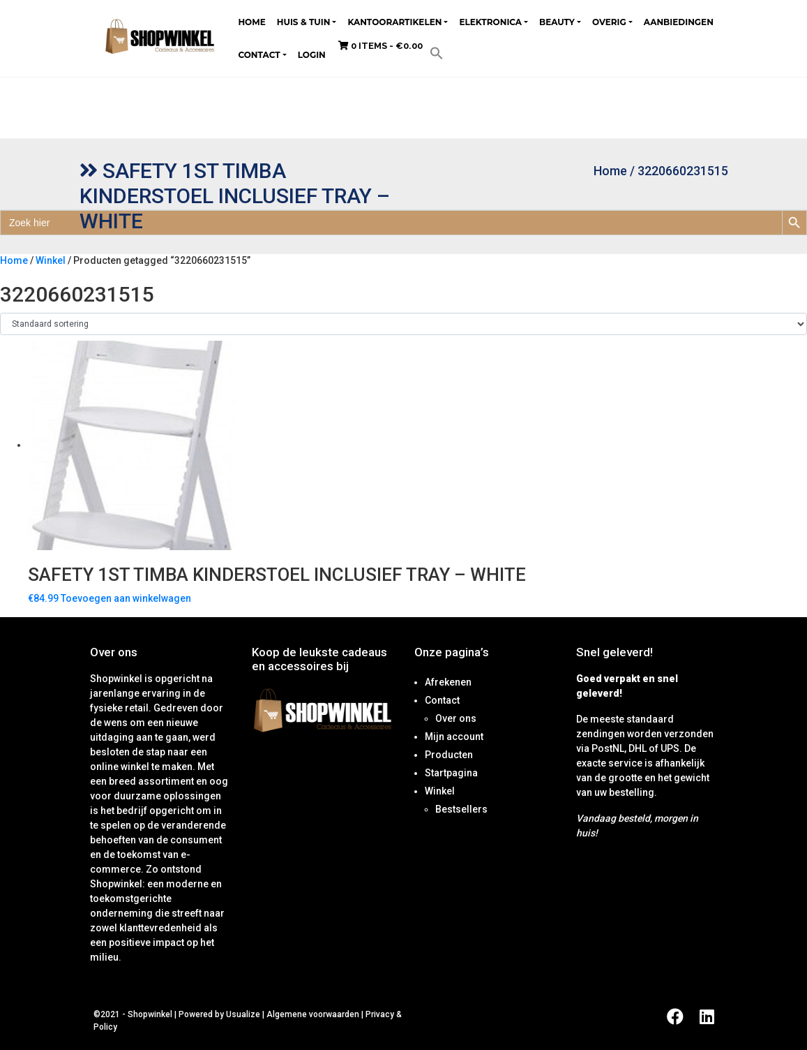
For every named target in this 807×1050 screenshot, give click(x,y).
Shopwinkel (151, 1014)
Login (312, 55)
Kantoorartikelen (394, 22)
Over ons (455, 718)
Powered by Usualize (219, 1014)
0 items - (380, 45)
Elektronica (490, 22)
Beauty (557, 22)
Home (251, 22)
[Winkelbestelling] (403, 324)
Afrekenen (448, 682)
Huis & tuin (304, 22)
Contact (259, 55)
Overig (609, 22)
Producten (449, 754)
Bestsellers (461, 809)
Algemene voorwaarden (312, 1014)
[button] (437, 52)
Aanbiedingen (679, 22)
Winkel (51, 260)
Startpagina (451, 772)
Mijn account (454, 736)
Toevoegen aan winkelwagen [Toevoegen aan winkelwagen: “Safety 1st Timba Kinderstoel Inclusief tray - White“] (126, 598)
